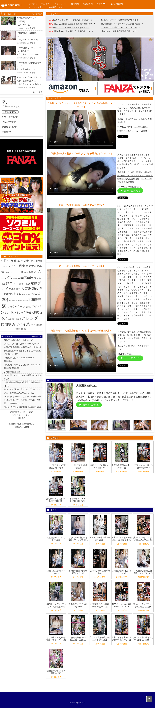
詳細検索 (6, 132)
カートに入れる (130, 190)
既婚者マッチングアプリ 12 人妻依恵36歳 (56, 605)
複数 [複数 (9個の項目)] (27, 283)
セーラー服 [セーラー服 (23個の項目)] (16, 271)
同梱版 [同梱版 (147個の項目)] (6, 324)
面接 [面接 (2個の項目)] (28, 307)
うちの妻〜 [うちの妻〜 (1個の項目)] (21, 284)
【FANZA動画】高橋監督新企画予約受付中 (72, 24)
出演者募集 (88, 3)
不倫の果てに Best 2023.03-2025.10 (78, 499)
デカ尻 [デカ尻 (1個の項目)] (32, 325)
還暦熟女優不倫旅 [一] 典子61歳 (121, 466)
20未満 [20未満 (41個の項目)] (35, 293)
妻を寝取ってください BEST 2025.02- (56, 499)
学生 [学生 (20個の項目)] (32, 260)
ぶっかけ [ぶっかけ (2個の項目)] (4, 266)
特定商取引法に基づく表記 (21, 412)
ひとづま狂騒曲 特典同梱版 (78, 466)
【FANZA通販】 (141, 127)
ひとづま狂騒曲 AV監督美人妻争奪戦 (56, 466)
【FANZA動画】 (140, 131)
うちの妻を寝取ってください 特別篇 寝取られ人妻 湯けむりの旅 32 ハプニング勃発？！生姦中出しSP (22, 399)
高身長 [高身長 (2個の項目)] (18, 319)
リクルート (102, 3)
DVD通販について (56, 7)
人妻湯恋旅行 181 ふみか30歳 (56, 538)
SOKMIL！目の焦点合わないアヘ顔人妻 (119, 27)
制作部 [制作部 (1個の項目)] (26, 272)
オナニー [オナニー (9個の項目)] (13, 266)
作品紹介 (45, 3)
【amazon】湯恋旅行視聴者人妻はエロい (119, 31)
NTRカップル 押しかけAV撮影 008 (143, 466)
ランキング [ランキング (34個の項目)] (17, 312)
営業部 (32, 28)
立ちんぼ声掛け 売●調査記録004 (100, 538)
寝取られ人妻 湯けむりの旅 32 (56, 572)
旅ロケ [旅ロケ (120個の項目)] (11, 283)
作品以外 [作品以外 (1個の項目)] (24, 300)
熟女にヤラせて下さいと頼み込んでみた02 (143, 538)
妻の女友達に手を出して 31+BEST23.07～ (143, 638)
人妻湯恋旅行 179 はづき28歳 (78, 605)
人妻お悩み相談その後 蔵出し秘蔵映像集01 (122, 538)
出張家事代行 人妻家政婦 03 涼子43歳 (99, 605)
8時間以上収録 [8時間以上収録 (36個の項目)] (12, 293)
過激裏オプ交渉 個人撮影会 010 (56, 672)
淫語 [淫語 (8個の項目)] (31, 272)
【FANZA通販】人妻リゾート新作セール (71, 31)
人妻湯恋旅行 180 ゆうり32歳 (121, 572)
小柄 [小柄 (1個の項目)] (23, 294)
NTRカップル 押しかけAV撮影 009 (99, 466)
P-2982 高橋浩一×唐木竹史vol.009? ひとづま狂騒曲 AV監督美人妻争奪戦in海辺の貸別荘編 (135, 175)
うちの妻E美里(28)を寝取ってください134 (143, 572)
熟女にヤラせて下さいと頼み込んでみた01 (143, 605)
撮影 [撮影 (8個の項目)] (18, 289)
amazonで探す (9, 127)
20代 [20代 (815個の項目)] (6, 299)
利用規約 (21, 418)
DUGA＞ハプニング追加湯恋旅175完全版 (119, 20)
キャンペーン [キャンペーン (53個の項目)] (16, 306)
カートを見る (36, 7)
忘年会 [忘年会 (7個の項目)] (12, 289)
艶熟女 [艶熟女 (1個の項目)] (28, 294)
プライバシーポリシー (21, 415)
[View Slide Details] (100, 59)
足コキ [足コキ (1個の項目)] (7, 313)
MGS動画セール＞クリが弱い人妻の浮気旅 (120, 24)
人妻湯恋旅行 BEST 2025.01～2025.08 (78, 638)
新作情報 (33, 3)
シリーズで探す (10, 117)
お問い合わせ (117, 3)
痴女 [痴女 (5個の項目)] (38, 324)
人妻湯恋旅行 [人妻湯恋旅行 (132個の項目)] (31, 289)
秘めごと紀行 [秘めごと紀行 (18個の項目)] (21, 260)
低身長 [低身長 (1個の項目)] (7, 272)
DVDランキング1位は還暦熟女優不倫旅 (71, 20)
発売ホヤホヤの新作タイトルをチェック (71, 27)
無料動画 (75, 3)
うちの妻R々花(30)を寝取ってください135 (78, 538)
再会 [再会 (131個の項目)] (22, 266)
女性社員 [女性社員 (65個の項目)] (7, 260)
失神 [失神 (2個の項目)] (15, 278)
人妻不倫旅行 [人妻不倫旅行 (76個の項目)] (26, 278)
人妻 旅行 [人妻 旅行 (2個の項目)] (12, 319)
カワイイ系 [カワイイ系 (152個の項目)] (21, 324)
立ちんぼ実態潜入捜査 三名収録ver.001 (100, 638)
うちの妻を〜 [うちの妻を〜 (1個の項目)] (16, 300)
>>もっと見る (36, 92)
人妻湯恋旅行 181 (12, 372)
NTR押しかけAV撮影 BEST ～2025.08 (121, 605)
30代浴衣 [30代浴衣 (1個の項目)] (39, 261)
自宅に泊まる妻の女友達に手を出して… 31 (122, 638)
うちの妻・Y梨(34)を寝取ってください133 (56, 638)
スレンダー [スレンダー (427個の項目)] (32, 318)
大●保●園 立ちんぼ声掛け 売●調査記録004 (23, 407)
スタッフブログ (60, 3)
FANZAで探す (9, 122)
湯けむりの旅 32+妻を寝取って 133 (78, 572)
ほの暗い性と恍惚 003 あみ (100, 572)
